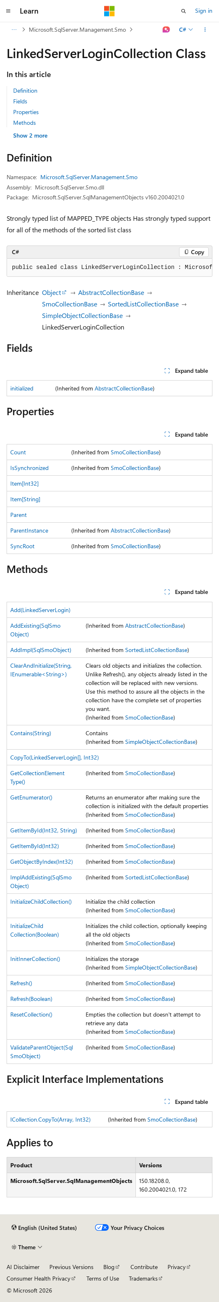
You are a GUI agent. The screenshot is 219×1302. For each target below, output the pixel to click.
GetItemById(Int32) (34, 846)
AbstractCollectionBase (111, 292)
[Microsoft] (109, 11)
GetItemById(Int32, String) (43, 830)
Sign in (203, 10)
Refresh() (21, 983)
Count (18, 452)
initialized (21, 388)
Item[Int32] (24, 483)
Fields (20, 101)
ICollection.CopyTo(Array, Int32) (50, 1119)
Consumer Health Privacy (38, 1278)
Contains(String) (30, 733)
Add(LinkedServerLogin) (40, 610)
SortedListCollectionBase (143, 303)
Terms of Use (102, 1278)
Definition (25, 90)
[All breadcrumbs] (14, 29)
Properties (26, 112)
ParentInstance (29, 530)
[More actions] (205, 29)
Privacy (177, 1267)
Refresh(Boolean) (31, 999)
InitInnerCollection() (35, 959)
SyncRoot (22, 546)
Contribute (144, 1267)
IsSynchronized (29, 468)
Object (51, 292)
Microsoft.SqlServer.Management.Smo (77, 29)
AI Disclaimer (23, 1267)
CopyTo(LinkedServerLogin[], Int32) (54, 757)
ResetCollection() (31, 1014)
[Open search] (183, 11)
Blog (108, 1267)
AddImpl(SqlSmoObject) (40, 650)
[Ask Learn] (166, 29)
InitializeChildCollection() (41, 901)
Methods (24, 122)
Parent (18, 515)
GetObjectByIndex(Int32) (41, 861)
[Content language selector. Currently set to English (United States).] (44, 1227)
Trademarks (143, 1278)
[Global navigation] (8, 11)
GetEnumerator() (31, 797)
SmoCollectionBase (69, 303)
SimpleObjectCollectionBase (82, 315)
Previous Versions (71, 1267)
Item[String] (25, 499)
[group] (109, 268)
